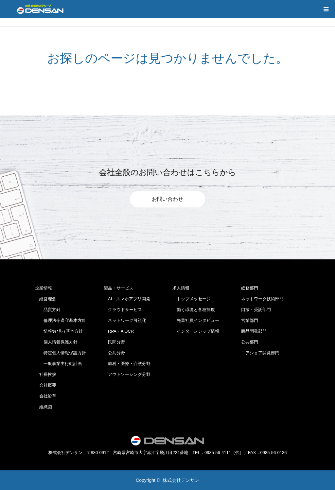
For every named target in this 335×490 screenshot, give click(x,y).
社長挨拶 (45, 374)
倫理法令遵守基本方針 (60, 320)
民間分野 (114, 342)
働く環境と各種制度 (193, 309)
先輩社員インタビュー (195, 320)
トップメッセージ (191, 298)
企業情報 (43, 288)
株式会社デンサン (181, 480)
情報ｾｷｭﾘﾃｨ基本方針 (59, 331)
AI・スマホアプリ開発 (127, 298)
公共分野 (114, 352)
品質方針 (48, 309)
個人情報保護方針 (56, 342)
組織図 (43, 406)
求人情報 (180, 288)
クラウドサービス (123, 309)
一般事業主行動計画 (58, 363)
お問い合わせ (167, 199)
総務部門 (249, 288)
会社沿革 (45, 396)
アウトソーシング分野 (127, 374)
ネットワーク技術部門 (262, 298)
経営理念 (45, 298)
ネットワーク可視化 (125, 320)
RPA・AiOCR (119, 331)
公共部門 (249, 342)
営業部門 (249, 320)
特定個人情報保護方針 (60, 352)
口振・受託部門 (256, 309)
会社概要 (45, 385)
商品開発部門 (254, 331)
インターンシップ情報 (195, 331)
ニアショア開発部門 (260, 352)
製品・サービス (118, 288)
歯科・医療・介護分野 (127, 363)
